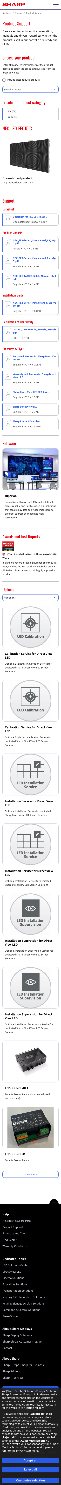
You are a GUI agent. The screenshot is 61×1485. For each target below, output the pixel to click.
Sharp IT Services (13, 1378)
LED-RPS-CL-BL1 (16, 1088)
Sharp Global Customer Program (22, 1342)
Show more (30, 1174)
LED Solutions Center (15, 1265)
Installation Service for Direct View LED (29, 803)
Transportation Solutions (17, 1291)
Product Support (12, 1227)
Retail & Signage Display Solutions (23, 1303)
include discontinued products (24, 79)
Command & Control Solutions (21, 1310)
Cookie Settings (12, 1447)
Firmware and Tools (14, 1234)
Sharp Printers (11, 1371)
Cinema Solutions (13, 1278)
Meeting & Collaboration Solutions (23, 1297)
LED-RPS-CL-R (15, 1154)
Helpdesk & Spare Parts (16, 1221)
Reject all (30, 1469)
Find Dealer (9, 1240)
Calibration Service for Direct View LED (28, 656)
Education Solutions (14, 1284)
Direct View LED (11, 1272)
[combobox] (30, 89)
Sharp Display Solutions (17, 1335)
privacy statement (27, 1450)
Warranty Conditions (14, 1246)
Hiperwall (12, 496)
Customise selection (30, 1480)
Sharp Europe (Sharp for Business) (23, 1365)
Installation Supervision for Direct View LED (28, 943)
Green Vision (10, 1316)
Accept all (31, 1460)
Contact (7, 1348)
